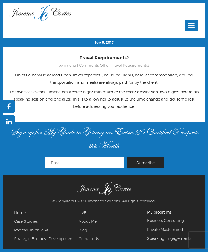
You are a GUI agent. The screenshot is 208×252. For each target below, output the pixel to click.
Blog (83, 230)
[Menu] (191, 25)
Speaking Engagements (169, 238)
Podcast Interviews (31, 230)
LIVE (82, 212)
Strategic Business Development (44, 238)
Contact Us (89, 238)
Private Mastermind (165, 229)
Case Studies (26, 221)
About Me (88, 221)
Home (20, 212)
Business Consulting (165, 220)
